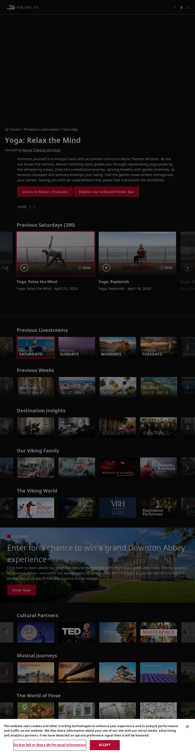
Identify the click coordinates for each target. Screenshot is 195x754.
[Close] (187, 726)
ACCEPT (105, 745)
